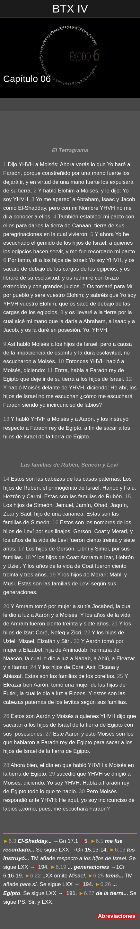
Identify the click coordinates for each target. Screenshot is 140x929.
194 (42, 867)
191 (70, 893)
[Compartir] (129, 126)
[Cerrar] (9, 9)
